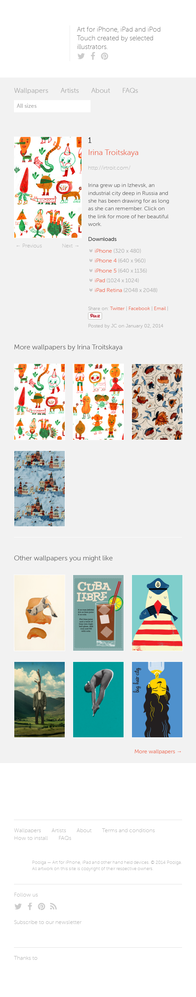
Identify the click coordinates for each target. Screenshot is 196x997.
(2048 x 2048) (126, 290)
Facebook (139, 308)
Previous (32, 246)
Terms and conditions (128, 831)
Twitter (117, 308)
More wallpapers (154, 752)
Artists (70, 91)
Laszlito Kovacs (26, 974)
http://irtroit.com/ (109, 168)
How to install (31, 838)
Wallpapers (31, 91)
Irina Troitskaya (113, 153)
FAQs (130, 91)
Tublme (79, 974)
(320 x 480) (118, 251)
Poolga (42, 39)
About (100, 91)
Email (160, 308)
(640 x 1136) (121, 271)
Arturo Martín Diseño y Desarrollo (50, 974)
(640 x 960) (120, 261)
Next (67, 246)
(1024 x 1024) (117, 281)
